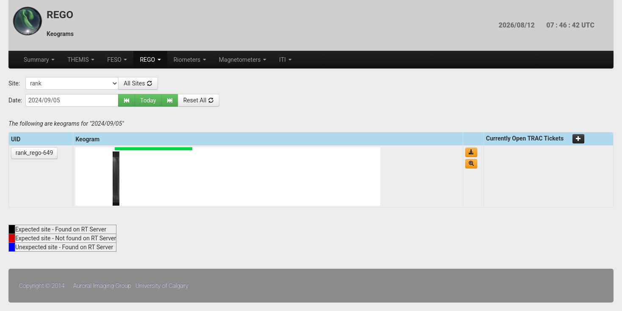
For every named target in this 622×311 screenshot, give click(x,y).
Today (148, 100)
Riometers (190, 59)
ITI (285, 59)
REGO (150, 59)
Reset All (198, 100)
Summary (39, 59)
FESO (117, 59)
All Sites (138, 83)
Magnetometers (242, 59)
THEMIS (80, 59)
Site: (14, 83)
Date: (15, 100)
